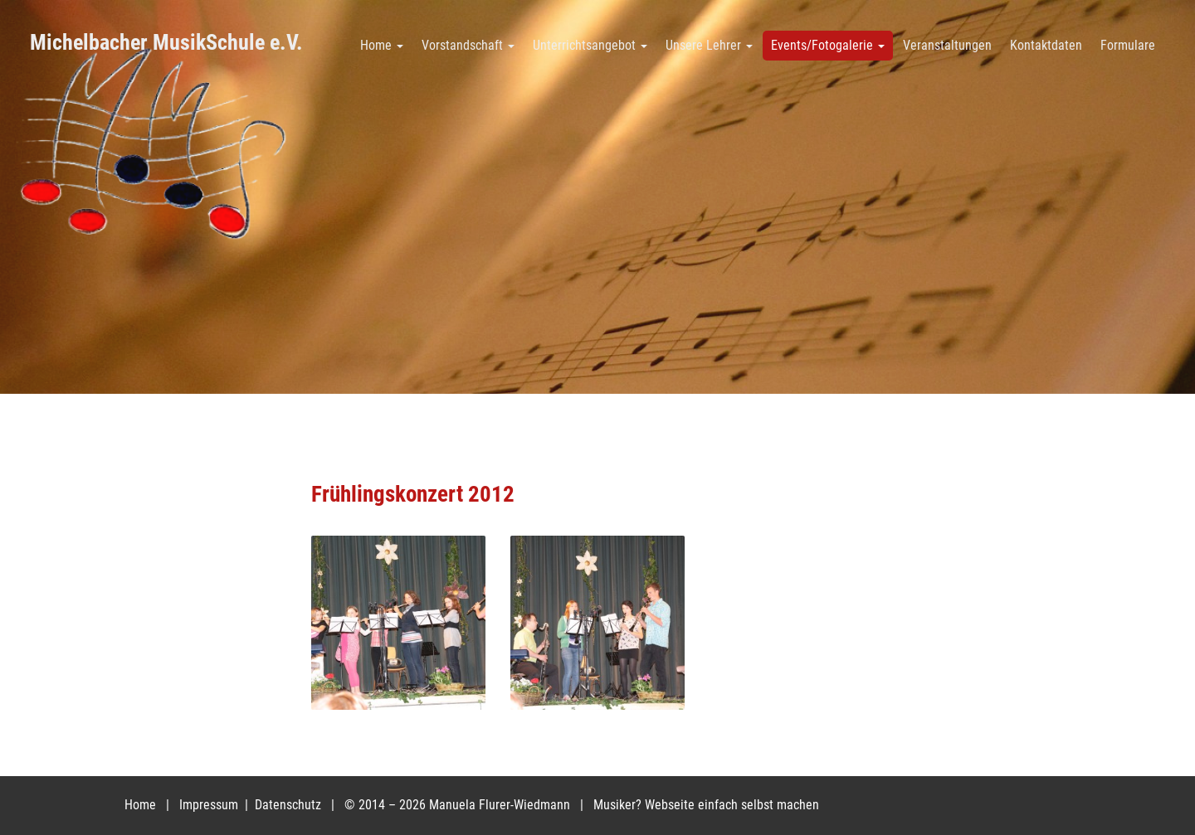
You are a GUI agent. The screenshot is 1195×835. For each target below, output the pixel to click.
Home (140, 805)
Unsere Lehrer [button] (709, 45)
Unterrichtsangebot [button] (590, 45)
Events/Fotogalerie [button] (828, 45)
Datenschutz (289, 805)
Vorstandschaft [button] (468, 45)
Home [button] (381, 45)
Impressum (210, 805)
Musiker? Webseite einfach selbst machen (706, 805)
